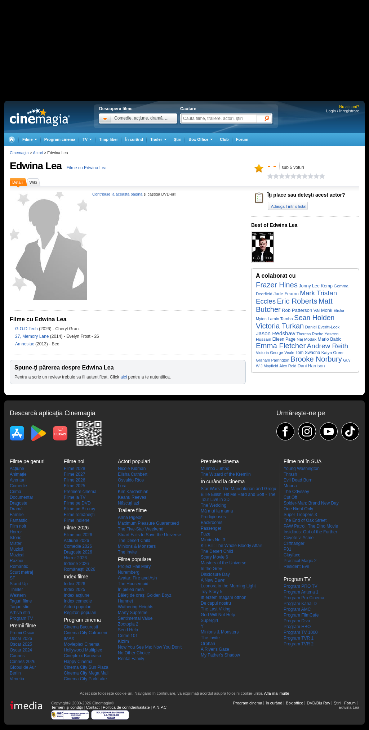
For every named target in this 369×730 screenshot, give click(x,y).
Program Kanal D (300, 603)
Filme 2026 (74, 480)
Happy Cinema (78, 661)
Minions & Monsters (137, 546)
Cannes (17, 655)
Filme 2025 (74, 485)
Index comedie (78, 601)
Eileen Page (283, 339)
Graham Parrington (272, 360)
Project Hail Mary (134, 566)
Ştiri (177, 139)
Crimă (15, 491)
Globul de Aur (23, 667)
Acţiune (17, 468)
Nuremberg (128, 572)
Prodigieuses (213, 516)
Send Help (128, 629)
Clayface (292, 554)
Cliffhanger (294, 543)
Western (18, 595)
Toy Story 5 (211, 591)
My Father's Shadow (220, 655)
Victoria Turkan (280, 326)
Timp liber (108, 139)
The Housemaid (133, 583)
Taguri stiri (20, 606)
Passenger (211, 528)
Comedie (18, 485)
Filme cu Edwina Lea (86, 167)
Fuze (205, 534)
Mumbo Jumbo (215, 468)
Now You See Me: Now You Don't (150, 647)
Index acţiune (76, 595)
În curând (134, 139)
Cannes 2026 (22, 661)
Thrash (290, 474)
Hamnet (125, 601)
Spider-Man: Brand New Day (311, 503)
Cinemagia (19, 153)
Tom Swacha (307, 352)
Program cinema (59, 139)
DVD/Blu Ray (318, 703)
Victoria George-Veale (275, 352)
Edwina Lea (36, 165)
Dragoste (18, 503)
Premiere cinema (80, 491)
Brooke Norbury (316, 359)
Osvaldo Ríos (131, 480)
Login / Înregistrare (342, 111)
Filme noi (74, 461)
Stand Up (19, 583)
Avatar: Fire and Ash (137, 578)
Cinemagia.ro (40, 117)
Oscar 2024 (21, 650)
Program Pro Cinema (304, 597)
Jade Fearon (286, 293)
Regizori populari (80, 612)
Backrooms (211, 522)
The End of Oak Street (305, 520)
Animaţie (18, 474)
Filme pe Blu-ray (79, 508)
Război (16, 560)
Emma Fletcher (281, 346)
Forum (242, 139)
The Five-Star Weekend (141, 529)
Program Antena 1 (301, 592)
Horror (16, 531)
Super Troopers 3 (300, 514)
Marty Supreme (132, 612)
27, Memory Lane (32, 336)
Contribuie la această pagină (117, 194)
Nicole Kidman (132, 468)
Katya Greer (332, 352)
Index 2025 (74, 589)
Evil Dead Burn (298, 480)
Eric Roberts (297, 301)
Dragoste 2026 (78, 552)
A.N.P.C (159, 707)
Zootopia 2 (128, 624)
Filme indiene (76, 520)
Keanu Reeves (132, 497)
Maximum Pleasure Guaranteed (148, 523)
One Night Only (298, 508)
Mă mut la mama (217, 511)
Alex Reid (287, 366)
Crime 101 (128, 635)
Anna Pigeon (130, 517)
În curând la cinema (223, 481)
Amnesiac (25, 343)
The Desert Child (134, 540)
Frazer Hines (277, 285)
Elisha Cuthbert (132, 474)
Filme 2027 (74, 474)
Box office (294, 703)
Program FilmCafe (301, 615)
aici (123, 377)
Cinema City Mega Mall (86, 673)
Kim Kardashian (133, 491)
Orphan (208, 643)
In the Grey (211, 568)
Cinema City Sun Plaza (86, 667)
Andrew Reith (327, 346)
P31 (287, 549)
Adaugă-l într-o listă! (288, 206)
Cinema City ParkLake (85, 678)
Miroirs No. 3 (213, 539)
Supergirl (209, 620)
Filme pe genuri (27, 461)
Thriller (16, 589)
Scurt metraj (21, 572)
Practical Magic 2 (300, 560)
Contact (92, 707)
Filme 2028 (74, 468)
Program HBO (297, 626)
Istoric (15, 537)
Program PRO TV (300, 586)
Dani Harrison (311, 365)
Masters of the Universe (223, 562)
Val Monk (323, 310)
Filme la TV (74, 497)
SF (12, 578)
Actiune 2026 (76, 540)
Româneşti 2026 (79, 569)
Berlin (15, 673)
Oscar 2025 (21, 644)
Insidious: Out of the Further (310, 531)
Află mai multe (276, 693)
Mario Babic (330, 339)
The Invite (127, 552)
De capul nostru (216, 603)
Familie (17, 514)
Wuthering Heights (136, 606)
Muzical (17, 554)
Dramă (16, 508)
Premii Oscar (22, 632)
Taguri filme (21, 601)
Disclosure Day (215, 574)
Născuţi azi (128, 503)
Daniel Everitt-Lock (322, 327)
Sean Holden (314, 318)
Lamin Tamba (280, 318)
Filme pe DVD (77, 503)
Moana (290, 485)
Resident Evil (296, 566)
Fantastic (18, 520)
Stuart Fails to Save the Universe (149, 534)
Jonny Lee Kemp (316, 285)
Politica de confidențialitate (126, 707)
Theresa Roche (310, 334)
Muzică (16, 549)
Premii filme (23, 625)
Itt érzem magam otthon (223, 597)
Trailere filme (132, 510)
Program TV (21, 618)
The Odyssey (296, 491)
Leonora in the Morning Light (228, 585)
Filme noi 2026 (78, 534)
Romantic (19, 566)
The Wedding (213, 505)
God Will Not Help (218, 614)
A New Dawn (213, 580)
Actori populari (78, 606)
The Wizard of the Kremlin (226, 474)
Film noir (18, 526)
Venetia (17, 678)
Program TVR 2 (299, 643)
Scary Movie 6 (214, 557)
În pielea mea (131, 589)
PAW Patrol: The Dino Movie (311, 526)
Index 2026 (74, 583)
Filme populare (134, 559)
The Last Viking (216, 609)
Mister (16, 543)
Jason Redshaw (275, 333)
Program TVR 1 (299, 638)
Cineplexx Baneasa (82, 655)
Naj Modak (306, 339)
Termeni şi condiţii (67, 707)
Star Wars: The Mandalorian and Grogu (238, 488)
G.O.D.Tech (27, 328)
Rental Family (131, 658)
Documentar (21, 497)
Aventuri (18, 480)
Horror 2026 (75, 557)
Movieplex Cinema (81, 644)
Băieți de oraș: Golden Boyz (145, 595)
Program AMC (297, 609)
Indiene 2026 (76, 563)
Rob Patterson (297, 310)
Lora (122, 485)
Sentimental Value (135, 618)
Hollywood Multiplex (83, 650)
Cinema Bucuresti (81, 627)
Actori (38, 153)
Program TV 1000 (301, 632)
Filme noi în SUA (302, 461)
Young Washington (302, 468)
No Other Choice (134, 652)
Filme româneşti (79, 514)
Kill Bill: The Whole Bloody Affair (231, 545)
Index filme (76, 576)
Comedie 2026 (78, 546)
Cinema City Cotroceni (85, 632)
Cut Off (290, 497)
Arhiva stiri (20, 612)
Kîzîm (123, 641)
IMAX (69, 638)
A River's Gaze (215, 649)
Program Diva (297, 620)
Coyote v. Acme (299, 537)
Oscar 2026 (21, 638)
